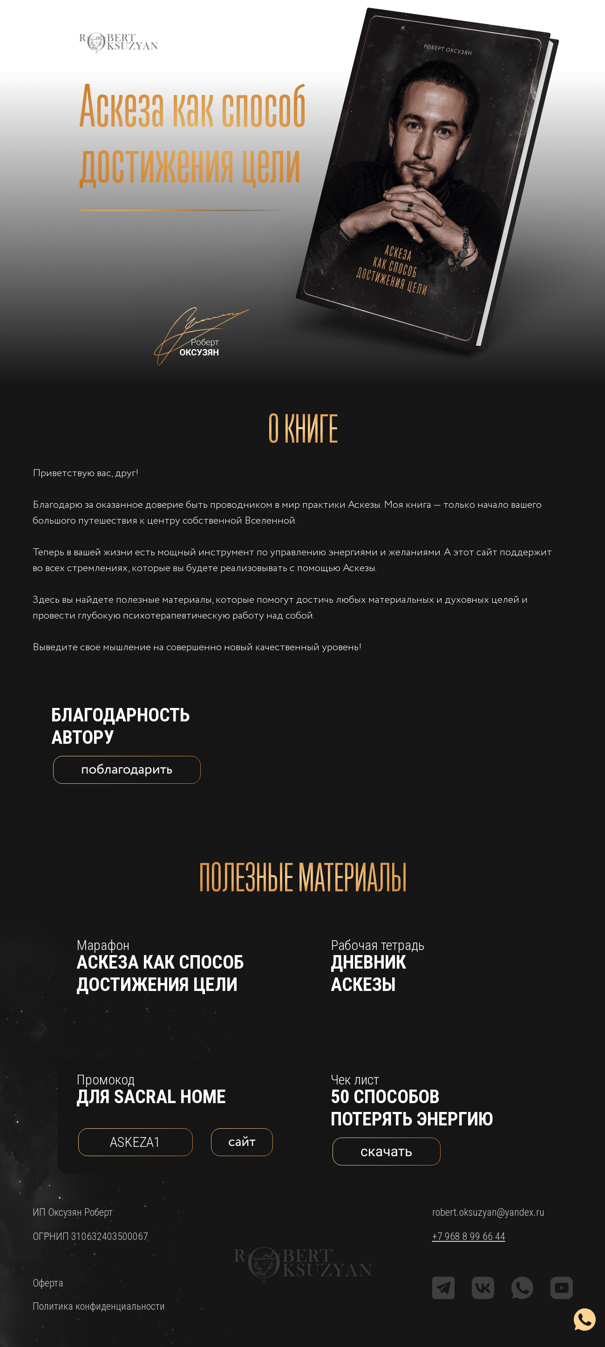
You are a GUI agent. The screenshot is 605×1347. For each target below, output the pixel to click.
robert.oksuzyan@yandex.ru (488, 1212)
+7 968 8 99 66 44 (468, 1236)
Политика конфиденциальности (99, 1306)
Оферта (48, 1283)
